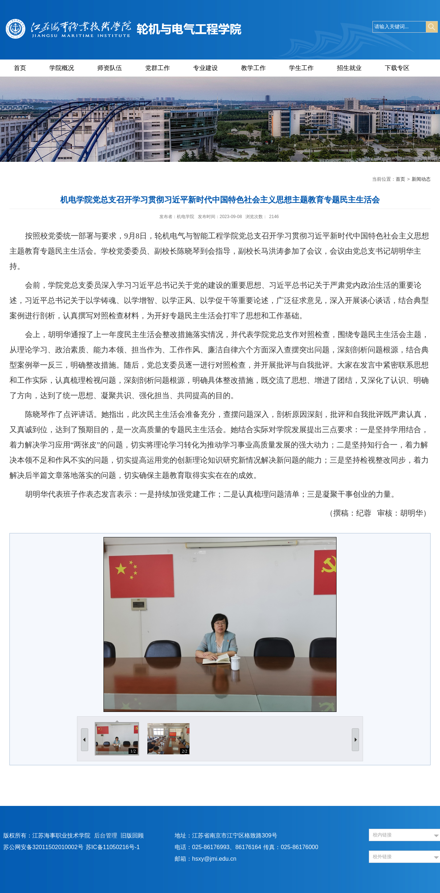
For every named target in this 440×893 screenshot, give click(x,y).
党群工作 (157, 68)
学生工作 (301, 68)
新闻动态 (421, 179)
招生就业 (349, 68)
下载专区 (397, 68)
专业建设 (205, 68)
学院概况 (61, 68)
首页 (20, 68)
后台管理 (105, 835)
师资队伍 (109, 68)
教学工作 (253, 68)
